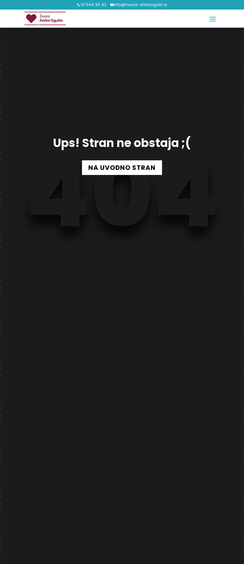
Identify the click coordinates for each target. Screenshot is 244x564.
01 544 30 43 (93, 5)
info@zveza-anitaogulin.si (140, 5)
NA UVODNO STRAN (122, 167)
